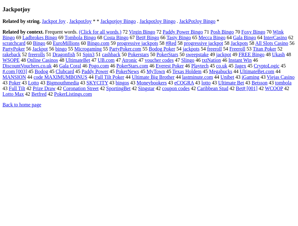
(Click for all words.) (100, 32)
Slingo (187, 60)
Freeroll (237, 48)
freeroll (214, 48)
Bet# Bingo (147, 37)
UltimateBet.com (257, 71)
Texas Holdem (186, 71)
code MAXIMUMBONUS (60, 77)
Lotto (33, 82)
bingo (61, 48)
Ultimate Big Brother (153, 77)
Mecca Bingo (211, 37)
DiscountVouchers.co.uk (27, 65)
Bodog (41, 71)
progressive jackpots (137, 43)
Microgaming (88, 48)
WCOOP (274, 88)
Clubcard (65, 71)
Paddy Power (95, 71)
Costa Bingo (116, 37)
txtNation (211, 60)
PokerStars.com (132, 65)
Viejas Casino (281, 77)
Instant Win (240, 60)
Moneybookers (152, 82)
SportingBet (118, 88)
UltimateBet (77, 60)
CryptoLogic (266, 65)
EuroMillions (66, 43)
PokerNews (127, 71)
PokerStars (167, 54)
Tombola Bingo (80, 37)
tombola (283, 82)
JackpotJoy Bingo (157, 21)
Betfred (39, 94)
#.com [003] (15, 71)
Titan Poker (264, 48)
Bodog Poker (162, 48)
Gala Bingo (244, 37)
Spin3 (88, 54)
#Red (171, 43)
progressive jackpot (203, 43)
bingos (122, 82)
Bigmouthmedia (63, 82)
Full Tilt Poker (109, 77)
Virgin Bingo (142, 32)
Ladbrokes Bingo (39, 37)
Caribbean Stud (212, 88)
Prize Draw (44, 88)
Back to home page (22, 104)
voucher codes (159, 60)
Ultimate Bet (231, 82)
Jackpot (40, 48)
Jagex (240, 65)
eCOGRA (184, 82)
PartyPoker (14, 48)
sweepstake (197, 54)
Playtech (200, 65)
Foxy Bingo (253, 32)
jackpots (191, 48)
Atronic (129, 60)
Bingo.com (98, 43)
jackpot (223, 54)
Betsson (259, 82)
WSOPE (11, 60)
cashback (111, 54)
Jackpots (239, 43)
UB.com (106, 60)
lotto (206, 82)
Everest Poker (170, 65)
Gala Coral (70, 65)
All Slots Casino (271, 43)
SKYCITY (97, 82)
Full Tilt (17, 88)
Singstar (146, 88)
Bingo (39, 43)
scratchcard (14, 43)
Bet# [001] (246, 88)
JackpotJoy (80, 21)
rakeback (12, 54)
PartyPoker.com (125, 48)
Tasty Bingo (179, 37)
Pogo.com (99, 65)
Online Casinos (42, 60)
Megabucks (220, 71)
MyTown (155, 71)
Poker (14, 82)
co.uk (221, 65)
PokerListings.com (73, 94)
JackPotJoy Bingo (197, 21)
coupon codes (176, 88)
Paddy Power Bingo (183, 32)
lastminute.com (197, 77)
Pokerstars (138, 54)
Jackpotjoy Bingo (118, 21)
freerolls (36, 54)
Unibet (227, 77)
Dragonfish (63, 54)
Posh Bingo (222, 32)
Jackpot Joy (53, 21)
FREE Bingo (251, 54)
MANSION (14, 77)
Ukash (278, 54)
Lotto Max (13, 94)
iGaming (250, 77)
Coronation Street (80, 88)
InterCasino (275, 37)
